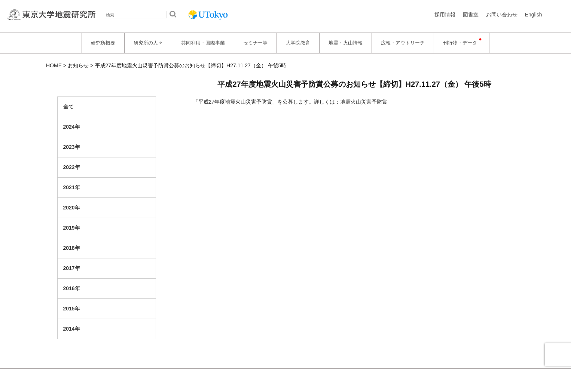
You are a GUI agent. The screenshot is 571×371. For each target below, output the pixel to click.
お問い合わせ (501, 15)
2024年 (71, 127)
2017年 (71, 268)
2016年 (71, 288)
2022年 (71, 167)
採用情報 (444, 15)
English (533, 15)
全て (68, 107)
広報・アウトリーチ (403, 43)
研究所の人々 (148, 43)
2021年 (71, 187)
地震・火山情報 (346, 43)
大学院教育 (298, 43)
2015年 (71, 309)
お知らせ (78, 65)
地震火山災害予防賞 (363, 102)
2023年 (71, 147)
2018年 (71, 248)
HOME (54, 65)
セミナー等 (255, 43)
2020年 (71, 208)
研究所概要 (103, 43)
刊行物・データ (460, 43)
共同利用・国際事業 (203, 43)
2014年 (71, 329)
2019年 (71, 228)
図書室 (471, 15)
